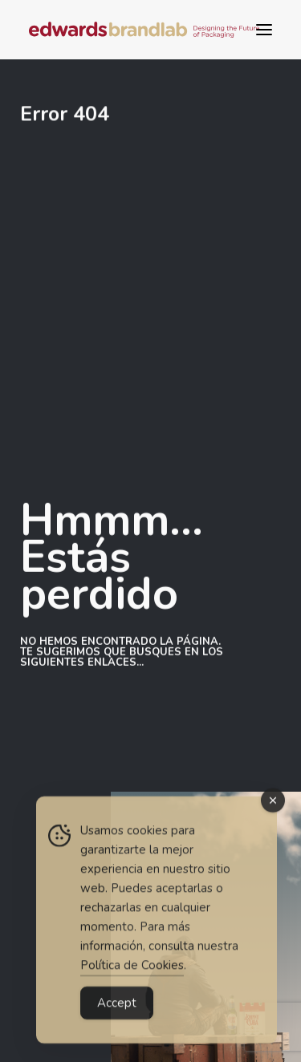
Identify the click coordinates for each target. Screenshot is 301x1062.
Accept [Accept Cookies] (116, 1010)
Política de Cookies (132, 972)
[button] (264, 29)
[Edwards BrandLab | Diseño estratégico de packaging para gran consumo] (144, 30)
